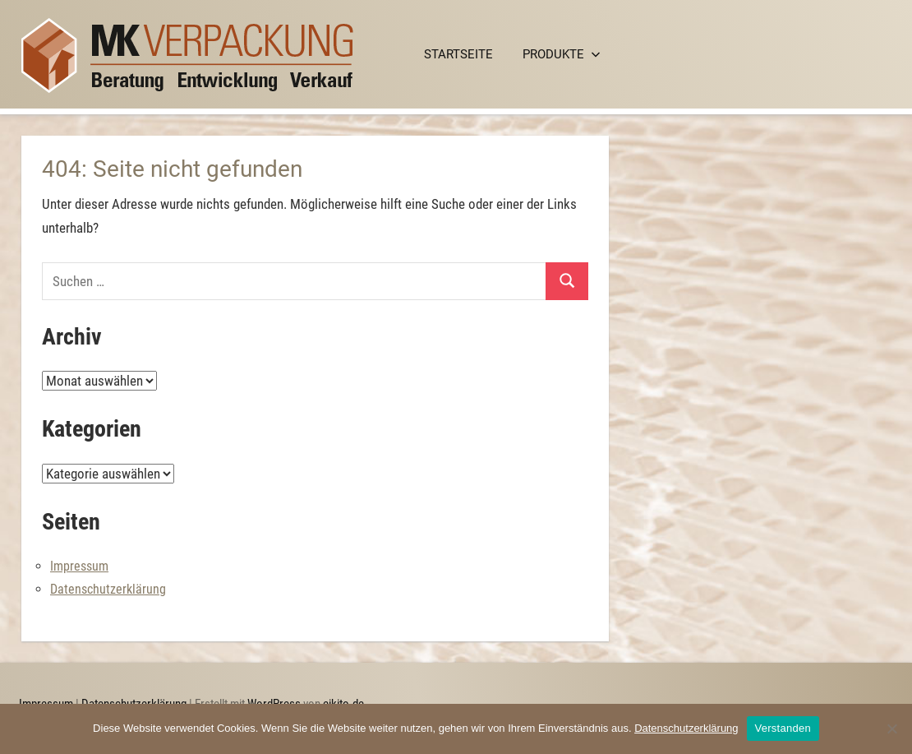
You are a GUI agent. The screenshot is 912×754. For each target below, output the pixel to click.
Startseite (458, 54)
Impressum (79, 566)
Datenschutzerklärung (108, 589)
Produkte (562, 54)
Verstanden (783, 728)
